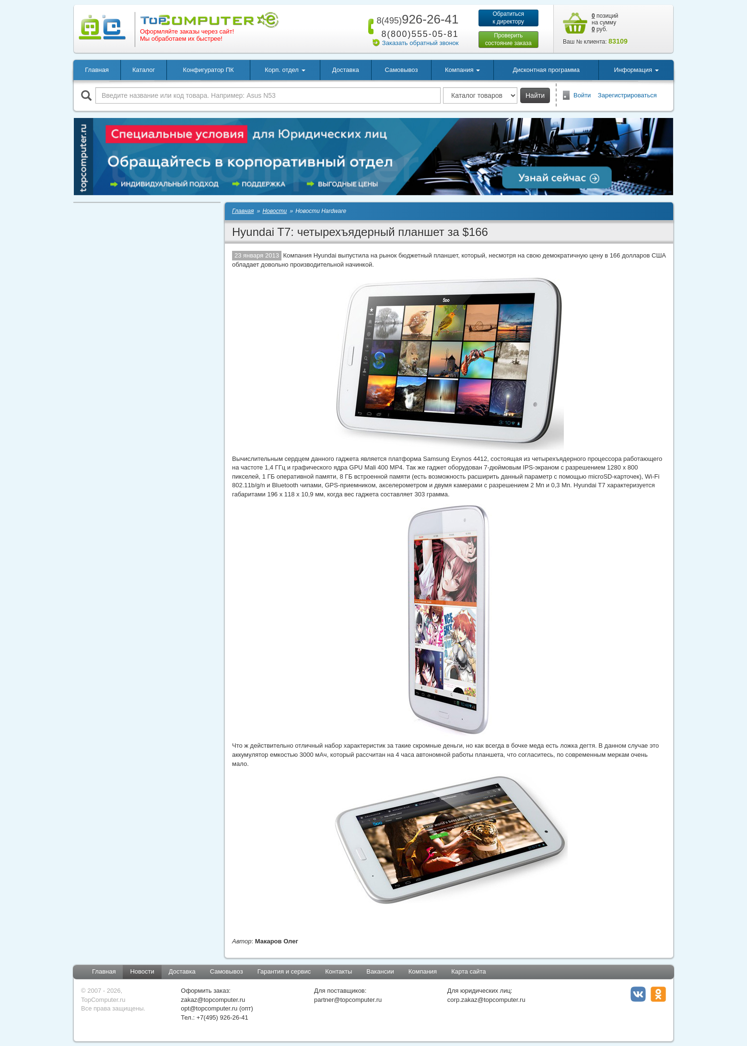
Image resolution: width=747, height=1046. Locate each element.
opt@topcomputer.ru (209, 1008)
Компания (423, 971)
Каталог (143, 69)
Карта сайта (468, 971)
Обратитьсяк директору (508, 18)
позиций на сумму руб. (605, 22)
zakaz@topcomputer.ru (213, 999)
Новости (142, 971)
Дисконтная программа (546, 69)
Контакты (338, 971)
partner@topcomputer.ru (348, 999)
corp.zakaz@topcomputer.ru (486, 999)
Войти (582, 95)
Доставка (345, 69)
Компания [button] (462, 69)
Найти (535, 95)
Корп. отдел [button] (285, 69)
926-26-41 (415, 19)
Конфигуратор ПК (208, 69)
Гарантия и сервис (284, 971)
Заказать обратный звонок (420, 43)
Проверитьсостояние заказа (508, 39)
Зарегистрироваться (627, 95)
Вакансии (380, 971)
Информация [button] (636, 69)
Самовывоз (401, 69)
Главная (96, 69)
